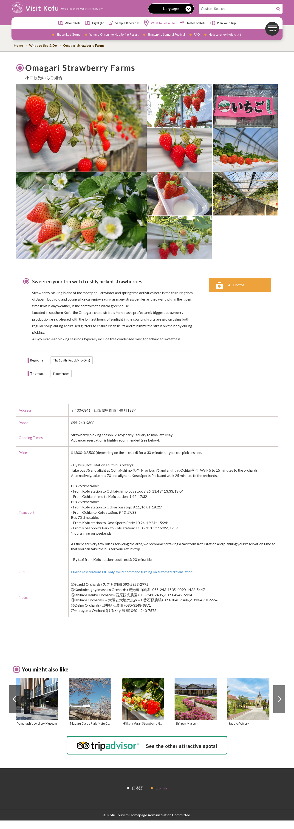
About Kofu (69, 23)
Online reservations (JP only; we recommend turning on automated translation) (132, 572)
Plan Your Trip (223, 23)
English (161, 796)
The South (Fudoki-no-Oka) (71, 360)
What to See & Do (159, 23)
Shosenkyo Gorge (68, 34)
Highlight (94, 23)
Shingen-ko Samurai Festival (166, 34)
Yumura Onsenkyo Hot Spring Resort (114, 34)
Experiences (61, 374)
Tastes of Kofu (193, 23)
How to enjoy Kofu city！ (225, 34)
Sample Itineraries (123, 23)
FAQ (197, 34)
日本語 (137, 796)
